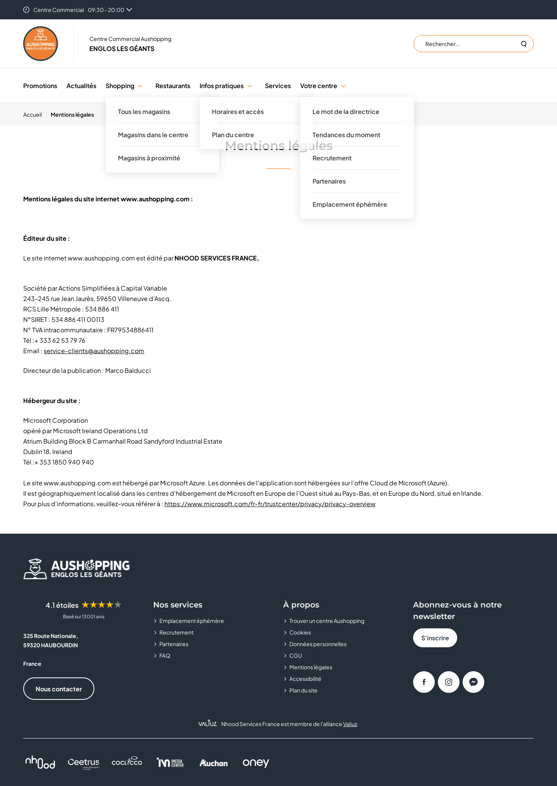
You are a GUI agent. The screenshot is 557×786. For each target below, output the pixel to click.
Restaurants (172, 86)
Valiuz (350, 723)
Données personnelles (318, 643)
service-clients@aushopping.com (94, 351)
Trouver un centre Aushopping (326, 620)
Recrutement (176, 632)
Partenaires (173, 643)
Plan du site (303, 690)
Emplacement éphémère (191, 620)
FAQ (164, 655)
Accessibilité (305, 678)
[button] (140, 86)
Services (278, 86)
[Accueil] (35, 114)
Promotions (40, 86)
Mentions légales (310, 667)
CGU (295, 655)
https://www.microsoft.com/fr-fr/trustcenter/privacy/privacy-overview (270, 504)
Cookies (300, 632)
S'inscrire (435, 638)
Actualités (81, 86)
